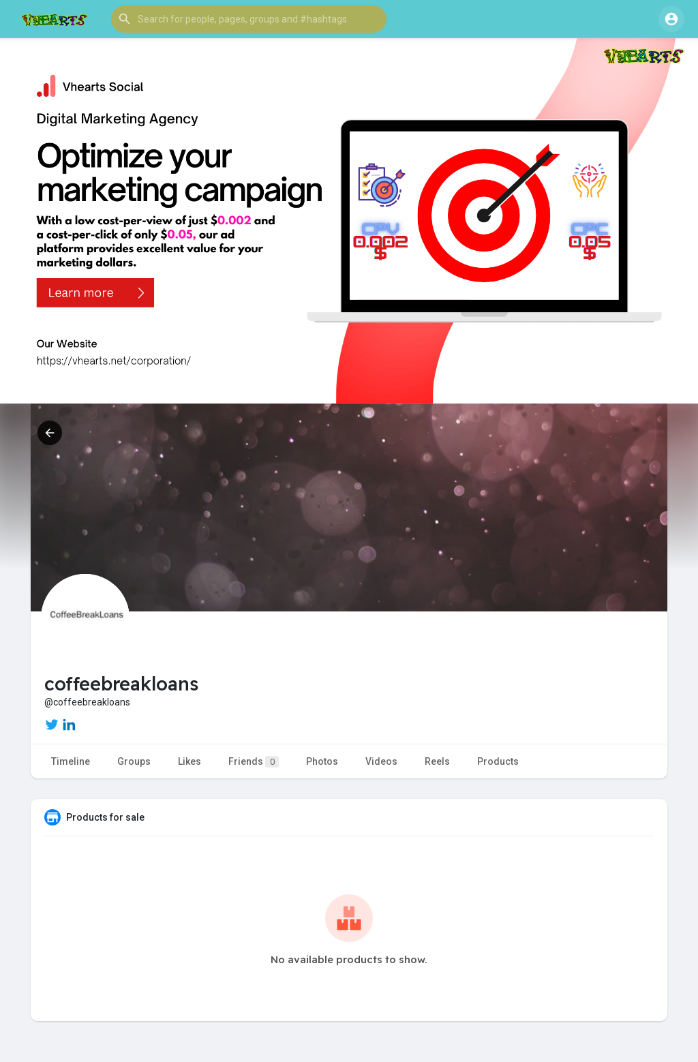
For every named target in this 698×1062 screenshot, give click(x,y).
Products (498, 761)
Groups (134, 761)
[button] (248, 19)
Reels (437, 761)
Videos (381, 761)
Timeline (70, 761)
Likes (189, 761)
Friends (253, 762)
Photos (322, 761)
